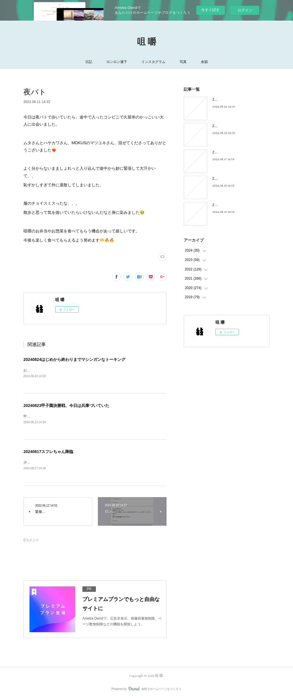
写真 (183, 62)
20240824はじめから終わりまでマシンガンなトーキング (74, 359)
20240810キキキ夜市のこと (233, 205)
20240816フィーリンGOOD (233, 179)
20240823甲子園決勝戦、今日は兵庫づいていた (66, 406)
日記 (88, 62)
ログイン (244, 10)
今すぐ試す (210, 10)
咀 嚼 (146, 42)
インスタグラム (153, 62)
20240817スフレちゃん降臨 (48, 452)
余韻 (204, 62)
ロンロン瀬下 (116, 62)
